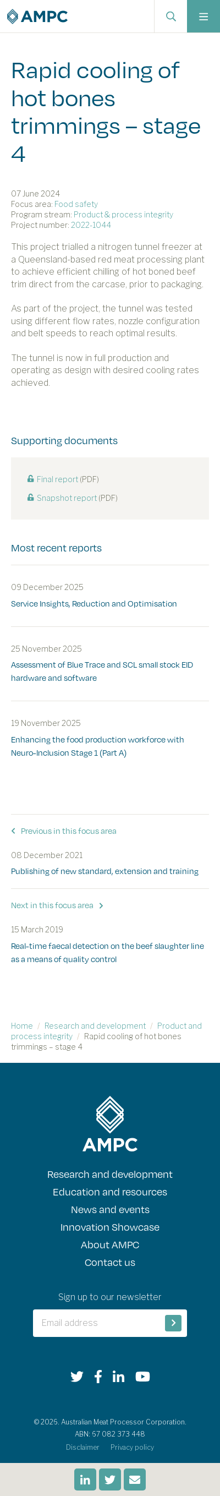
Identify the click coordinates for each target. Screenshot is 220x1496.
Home (22, 1025)
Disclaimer (83, 1447)
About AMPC (110, 1244)
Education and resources (110, 1191)
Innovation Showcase (110, 1226)
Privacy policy (132, 1447)
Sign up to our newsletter (110, 1297)
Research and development (95, 1025)
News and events (110, 1209)
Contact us (110, 1262)
